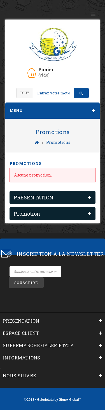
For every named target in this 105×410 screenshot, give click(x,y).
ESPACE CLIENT (21, 333)
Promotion (27, 213)
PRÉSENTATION (33, 197)
